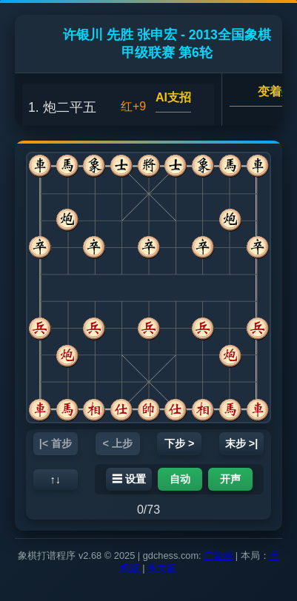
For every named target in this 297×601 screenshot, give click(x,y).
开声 (230, 479)
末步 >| (241, 443)
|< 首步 (55, 443)
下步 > (179, 443)
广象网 (218, 555)
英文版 (161, 568)
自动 (180, 479)
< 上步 (118, 443)
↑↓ (55, 480)
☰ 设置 (129, 479)
